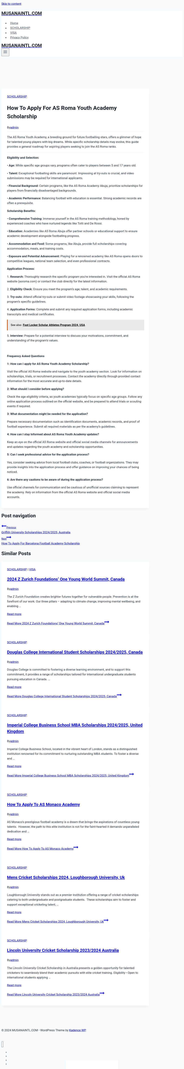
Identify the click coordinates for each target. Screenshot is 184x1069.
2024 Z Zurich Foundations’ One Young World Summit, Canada (66, 579)
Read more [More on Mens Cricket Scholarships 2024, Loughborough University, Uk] (14, 912)
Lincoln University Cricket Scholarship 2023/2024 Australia (63, 950)
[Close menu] (2, 1044)
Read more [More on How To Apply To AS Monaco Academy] (14, 839)
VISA (13, 32)
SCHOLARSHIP (20, 28)
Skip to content (11, 3)
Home (14, 23)
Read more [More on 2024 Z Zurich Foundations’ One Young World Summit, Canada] (14, 614)
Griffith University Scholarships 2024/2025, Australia (75, 529)
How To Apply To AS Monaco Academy (43, 804)
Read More (58, 623)
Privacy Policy (19, 37)
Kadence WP (77, 1030)
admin (14, 127)
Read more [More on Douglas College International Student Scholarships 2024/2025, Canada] (14, 687)
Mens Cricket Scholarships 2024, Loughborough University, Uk (66, 877)
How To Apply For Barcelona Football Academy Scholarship (75, 540)
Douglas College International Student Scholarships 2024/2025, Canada (75, 652)
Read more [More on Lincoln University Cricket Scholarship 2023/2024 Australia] (14, 985)
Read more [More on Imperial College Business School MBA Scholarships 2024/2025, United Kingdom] (14, 766)
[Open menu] (5, 52)
